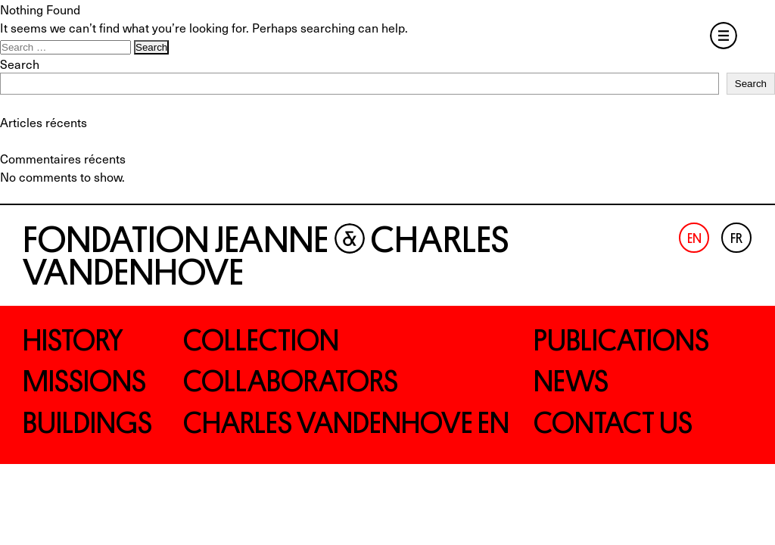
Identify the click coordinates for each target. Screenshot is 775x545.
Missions (84, 381)
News (571, 381)
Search (19, 63)
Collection (261, 340)
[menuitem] (694, 238)
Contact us (613, 423)
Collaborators (290, 381)
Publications (621, 340)
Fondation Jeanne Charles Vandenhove (266, 256)
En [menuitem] (694, 239)
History (73, 340)
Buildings (87, 423)
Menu (723, 35)
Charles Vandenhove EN (346, 423)
